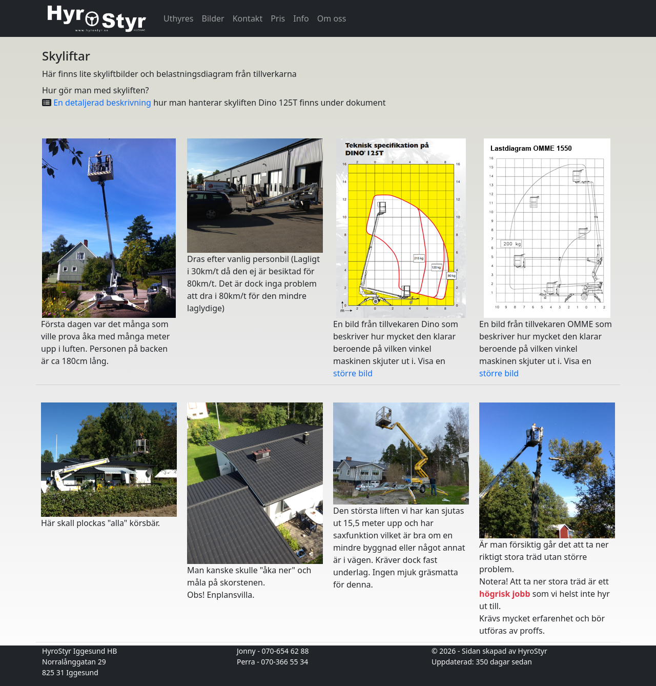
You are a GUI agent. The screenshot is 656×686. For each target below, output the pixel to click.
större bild (353, 373)
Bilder (213, 18)
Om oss (331, 18)
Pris (278, 18)
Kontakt (248, 18)
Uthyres (178, 18)
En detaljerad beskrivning (103, 102)
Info (301, 18)
